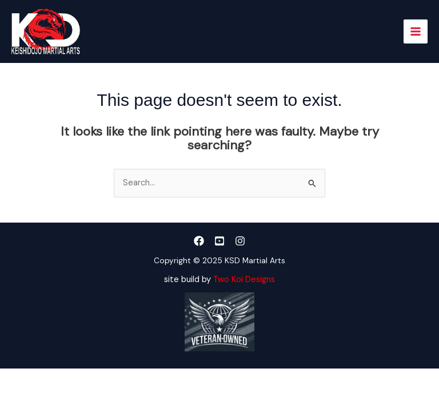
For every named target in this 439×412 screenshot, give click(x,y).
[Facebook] (199, 241)
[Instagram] (240, 241)
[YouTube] (219, 241)
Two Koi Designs (244, 279)
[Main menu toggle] (416, 31)
